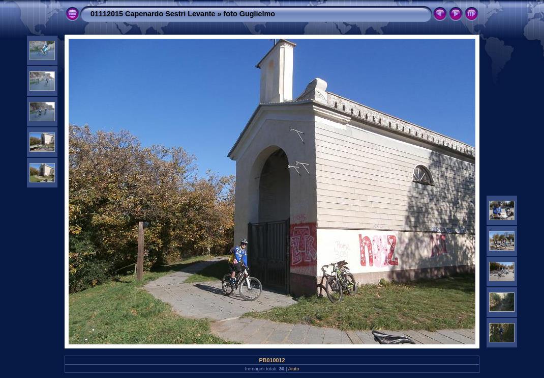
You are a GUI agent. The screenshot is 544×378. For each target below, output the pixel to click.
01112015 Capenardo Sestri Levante (153, 14)
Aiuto (293, 368)
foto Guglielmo (250, 14)
